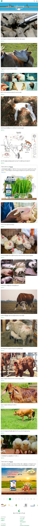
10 (31, 499)
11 (34, 499)
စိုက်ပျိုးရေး (3, 518)
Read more (3, 172)
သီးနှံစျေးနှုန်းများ (23, 521)
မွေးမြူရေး (2, 520)
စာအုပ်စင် (21, 520)
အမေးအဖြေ (22, 518)
